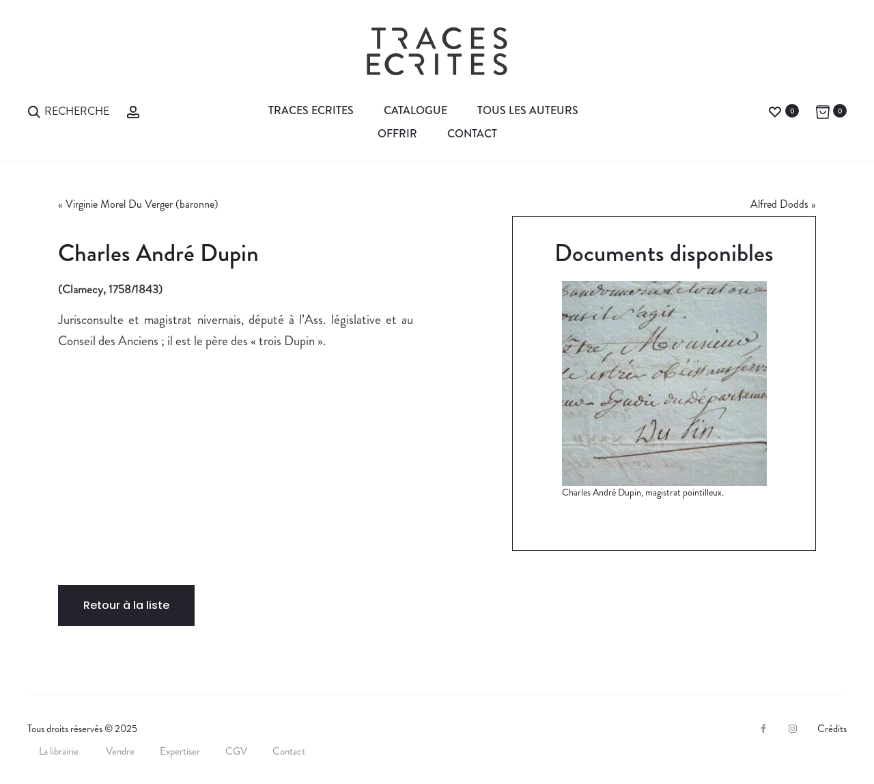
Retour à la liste (126, 605)
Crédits (832, 728)
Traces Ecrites (311, 110)
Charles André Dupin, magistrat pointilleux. (643, 492)
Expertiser (180, 751)
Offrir (397, 133)
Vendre (120, 751)
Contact (472, 133)
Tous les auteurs (527, 110)
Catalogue (415, 110)
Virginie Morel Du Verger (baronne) (142, 204)
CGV (236, 751)
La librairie (60, 751)
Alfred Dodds (779, 204)
